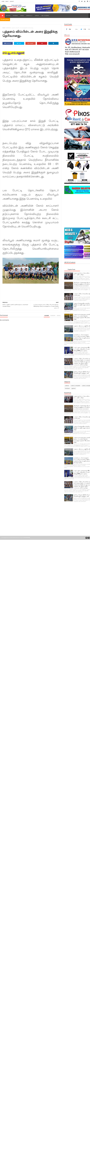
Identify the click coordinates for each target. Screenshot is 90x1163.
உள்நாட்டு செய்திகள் (75, 385)
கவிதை (22, 15)
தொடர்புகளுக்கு (45, 15)
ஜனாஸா (73, 388)
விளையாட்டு (29, 15)
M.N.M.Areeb (27, 537)
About (7, 1)
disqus (58, 315)
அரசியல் (37, 15)
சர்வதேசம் (15, 15)
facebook (52, 315)
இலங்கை (8, 15)
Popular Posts (71, 269)
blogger (47, 315)
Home (3, 1)
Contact (12, 1)
